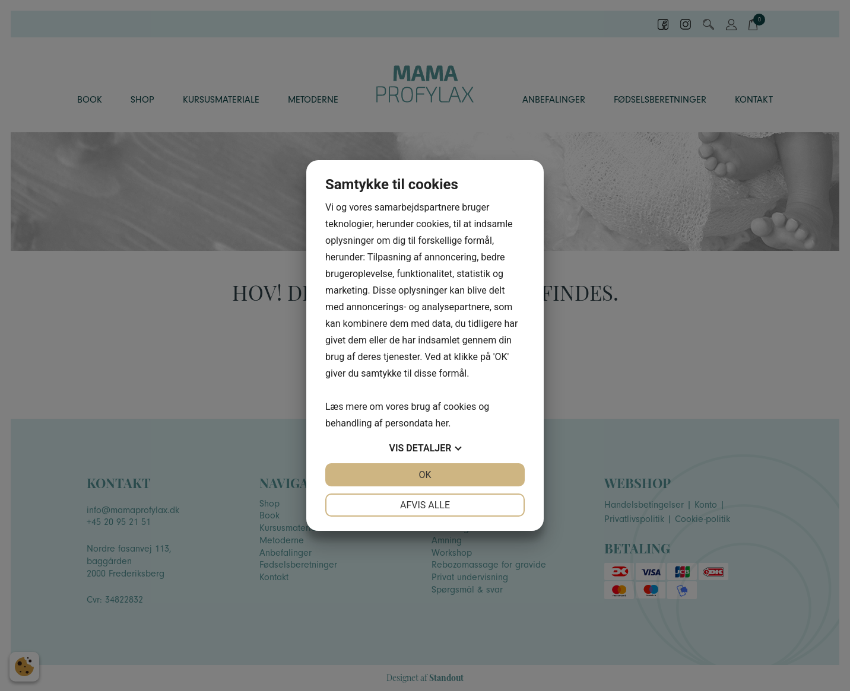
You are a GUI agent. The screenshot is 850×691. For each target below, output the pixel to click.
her (441, 423)
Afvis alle (425, 505)
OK (424, 474)
